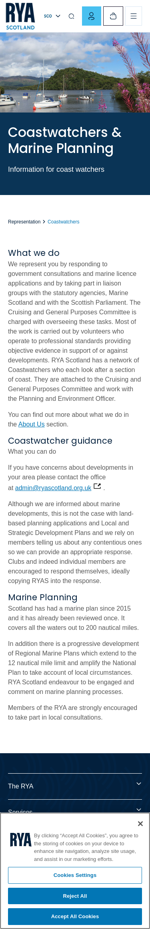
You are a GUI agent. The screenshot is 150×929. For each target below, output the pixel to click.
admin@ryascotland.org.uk (53, 488)
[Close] (140, 823)
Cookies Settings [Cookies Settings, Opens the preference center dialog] (75, 875)
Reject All (75, 896)
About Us (31, 424)
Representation (25, 222)
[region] (75, 870)
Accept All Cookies (75, 916)
